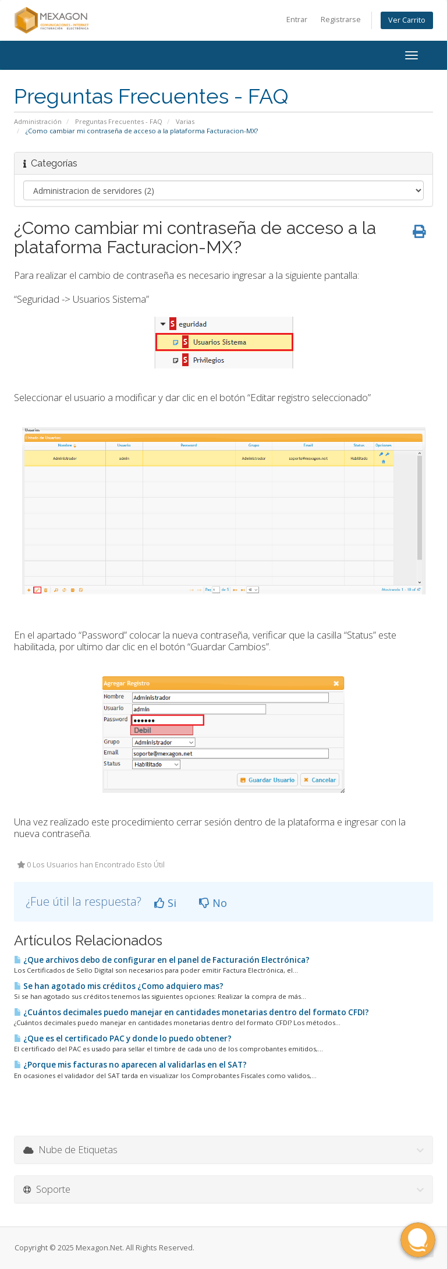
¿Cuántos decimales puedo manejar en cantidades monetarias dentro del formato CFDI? (191, 1012)
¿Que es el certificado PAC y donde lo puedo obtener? (123, 1038)
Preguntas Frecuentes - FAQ (118, 121)
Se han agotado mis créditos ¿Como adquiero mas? (119, 986)
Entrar (296, 19)
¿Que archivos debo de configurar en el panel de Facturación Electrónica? (162, 960)
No (213, 903)
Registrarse (341, 19)
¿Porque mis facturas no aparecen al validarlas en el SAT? (130, 1064)
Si (165, 903)
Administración (38, 121)
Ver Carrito (406, 20)
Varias (185, 121)
